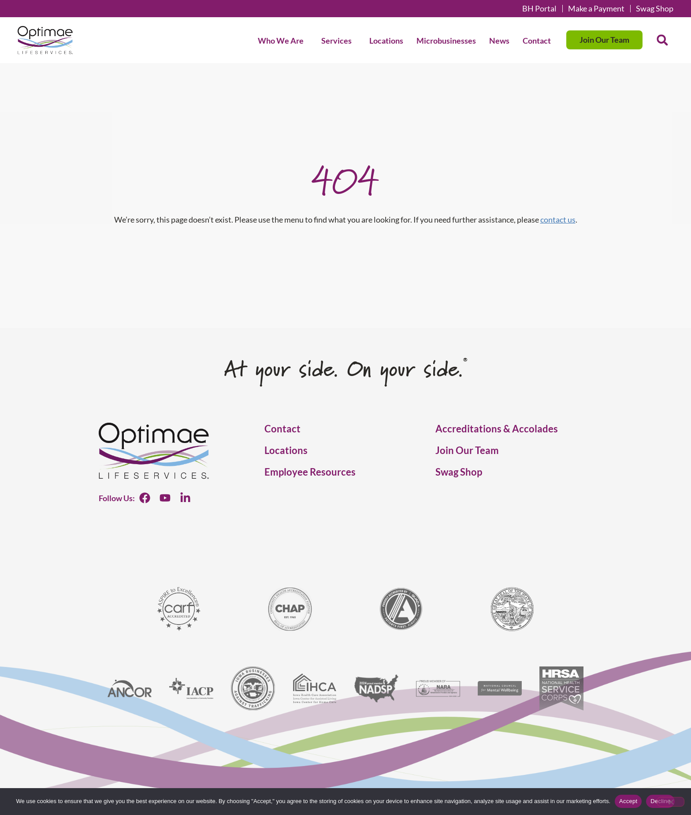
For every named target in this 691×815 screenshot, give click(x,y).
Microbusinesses (446, 40)
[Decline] (670, 802)
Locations (386, 40)
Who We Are (283, 40)
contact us (558, 219)
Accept (628, 801)
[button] (662, 40)
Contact (537, 40)
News (499, 40)
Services (338, 40)
